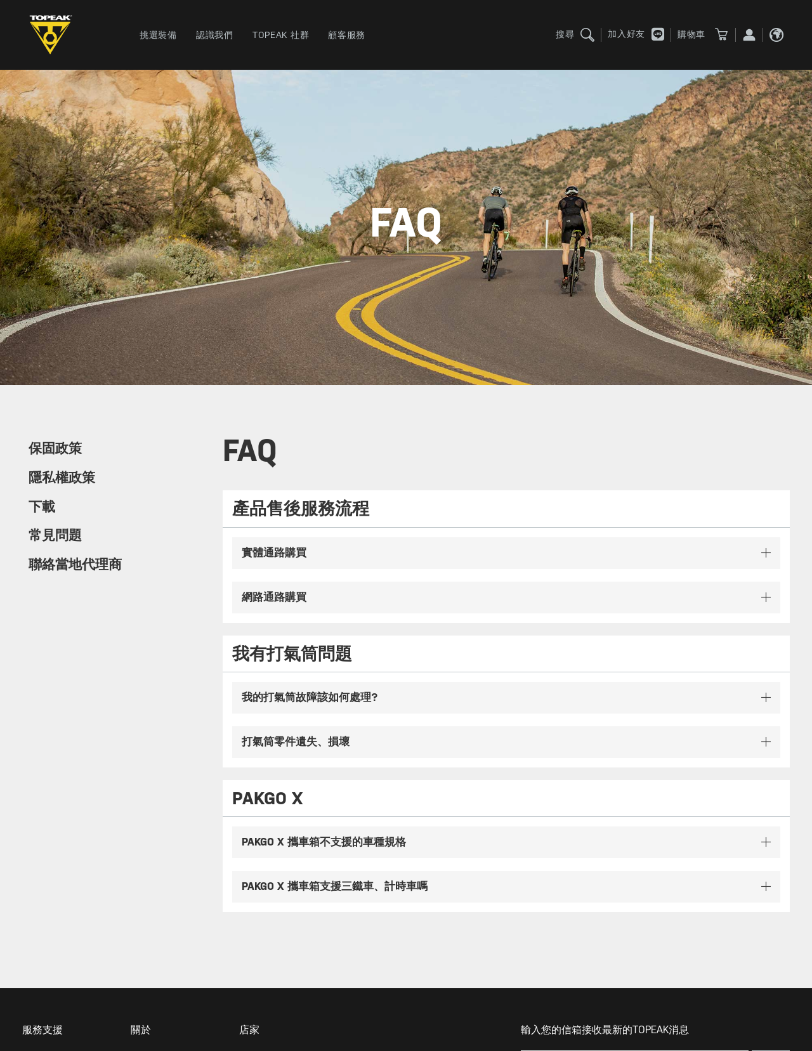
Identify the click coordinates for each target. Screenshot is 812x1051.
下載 (42, 506)
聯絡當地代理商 (75, 564)
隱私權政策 (62, 477)
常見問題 (55, 535)
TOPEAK (54, 35)
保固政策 (55, 448)
